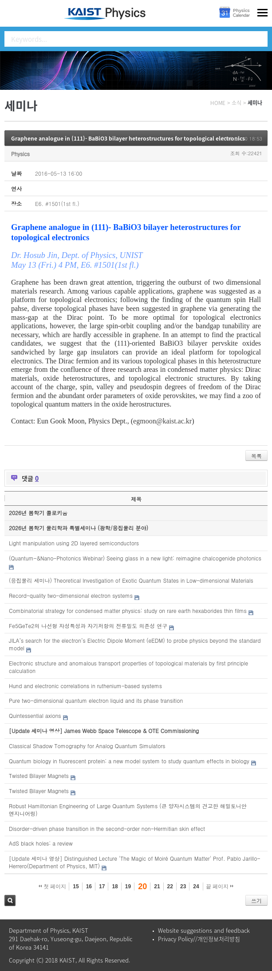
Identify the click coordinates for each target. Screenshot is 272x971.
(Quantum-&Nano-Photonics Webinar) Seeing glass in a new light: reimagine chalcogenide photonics (135, 558)
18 (115, 886)
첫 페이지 (53, 886)
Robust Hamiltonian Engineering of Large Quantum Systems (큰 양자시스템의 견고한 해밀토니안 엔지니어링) (128, 809)
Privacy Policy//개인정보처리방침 (199, 939)
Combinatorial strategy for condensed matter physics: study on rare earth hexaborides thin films (128, 610)
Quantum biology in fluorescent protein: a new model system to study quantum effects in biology (129, 761)
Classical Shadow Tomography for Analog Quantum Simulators (87, 745)
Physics (20, 153)
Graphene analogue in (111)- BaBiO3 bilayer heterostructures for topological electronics (128, 138)
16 (89, 886)
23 (183, 886)
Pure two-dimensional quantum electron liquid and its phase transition (96, 700)
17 (102, 886)
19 (128, 886)
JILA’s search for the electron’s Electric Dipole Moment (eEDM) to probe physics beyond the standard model (135, 644)
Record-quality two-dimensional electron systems (71, 595)
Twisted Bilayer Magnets (39, 775)
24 (196, 886)
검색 (10, 900)
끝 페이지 (220, 886)
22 (170, 886)
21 (157, 886)
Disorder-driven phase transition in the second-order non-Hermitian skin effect (107, 828)
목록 (256, 455)
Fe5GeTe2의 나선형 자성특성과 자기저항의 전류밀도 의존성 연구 (88, 625)
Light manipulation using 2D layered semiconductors (74, 543)
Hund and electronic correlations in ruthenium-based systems (85, 685)
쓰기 (256, 900)
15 (76, 886)
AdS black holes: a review (41, 843)
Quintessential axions (35, 715)
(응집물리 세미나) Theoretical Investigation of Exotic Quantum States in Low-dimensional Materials (131, 580)
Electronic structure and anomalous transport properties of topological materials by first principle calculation (128, 666)
